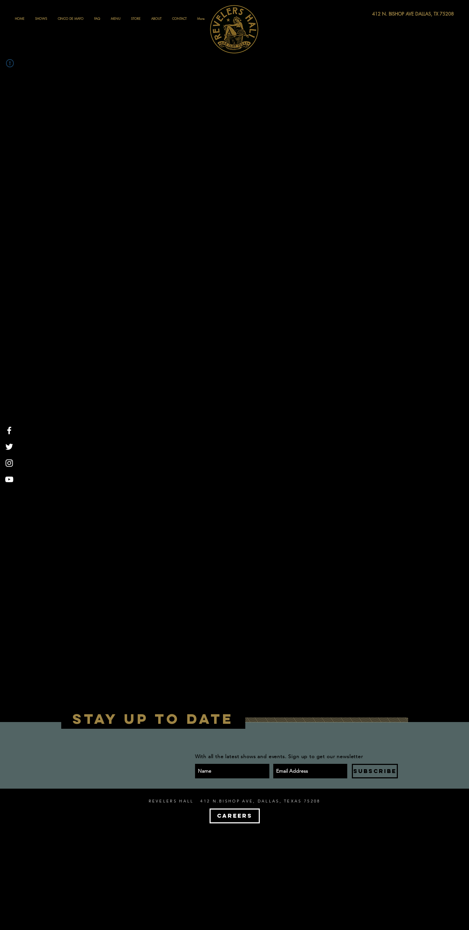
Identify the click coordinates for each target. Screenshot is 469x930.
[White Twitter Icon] (9, 447)
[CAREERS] (235, 815)
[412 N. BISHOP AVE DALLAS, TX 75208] (387, 14)
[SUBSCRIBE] (375, 771)
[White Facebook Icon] (9, 430)
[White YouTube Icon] (9, 479)
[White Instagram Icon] (9, 463)
